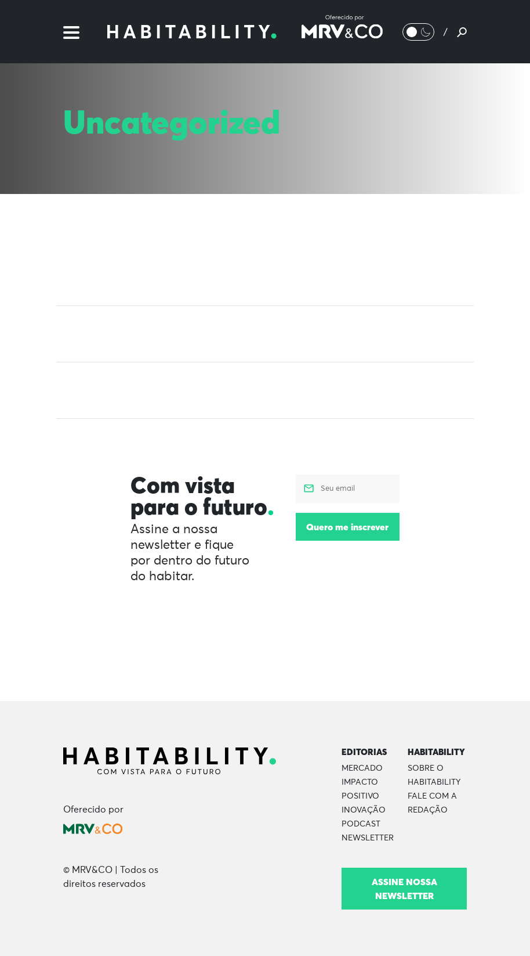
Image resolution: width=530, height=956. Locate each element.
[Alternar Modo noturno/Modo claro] (418, 32)
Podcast (361, 824)
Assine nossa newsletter (404, 888)
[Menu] (71, 31)
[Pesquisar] (462, 32)
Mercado (362, 768)
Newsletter (368, 838)
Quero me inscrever (347, 527)
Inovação (364, 810)
